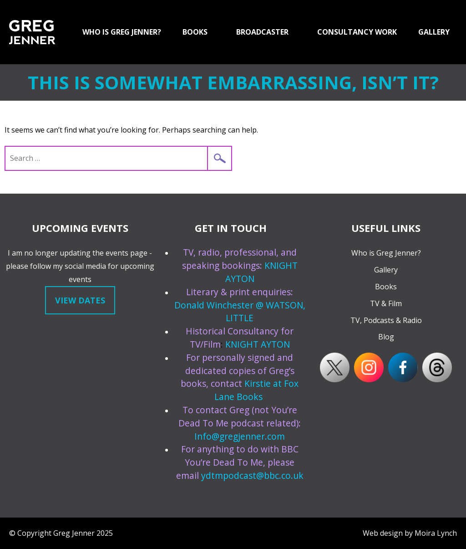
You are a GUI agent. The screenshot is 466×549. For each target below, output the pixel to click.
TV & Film (386, 303)
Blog (386, 337)
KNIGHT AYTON (257, 344)
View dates (80, 300)
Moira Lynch (436, 533)
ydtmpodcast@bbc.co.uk (252, 475)
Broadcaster (262, 32)
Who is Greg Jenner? (121, 32)
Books (195, 32)
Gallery (386, 270)
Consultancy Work (357, 32)
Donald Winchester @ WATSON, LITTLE (239, 311)
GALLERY (434, 32)
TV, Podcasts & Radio (386, 320)
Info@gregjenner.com (239, 436)
